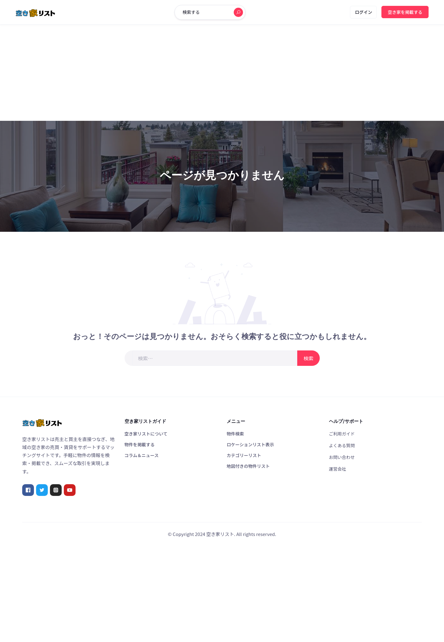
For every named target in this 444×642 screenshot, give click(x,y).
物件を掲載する (140, 444)
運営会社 (337, 469)
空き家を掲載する (405, 12)
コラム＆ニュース (142, 455)
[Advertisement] (222, 73)
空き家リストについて (146, 434)
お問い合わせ (342, 457)
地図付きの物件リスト (248, 466)
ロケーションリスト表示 (250, 444)
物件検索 (235, 434)
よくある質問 (342, 445)
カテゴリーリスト (244, 455)
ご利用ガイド (342, 434)
